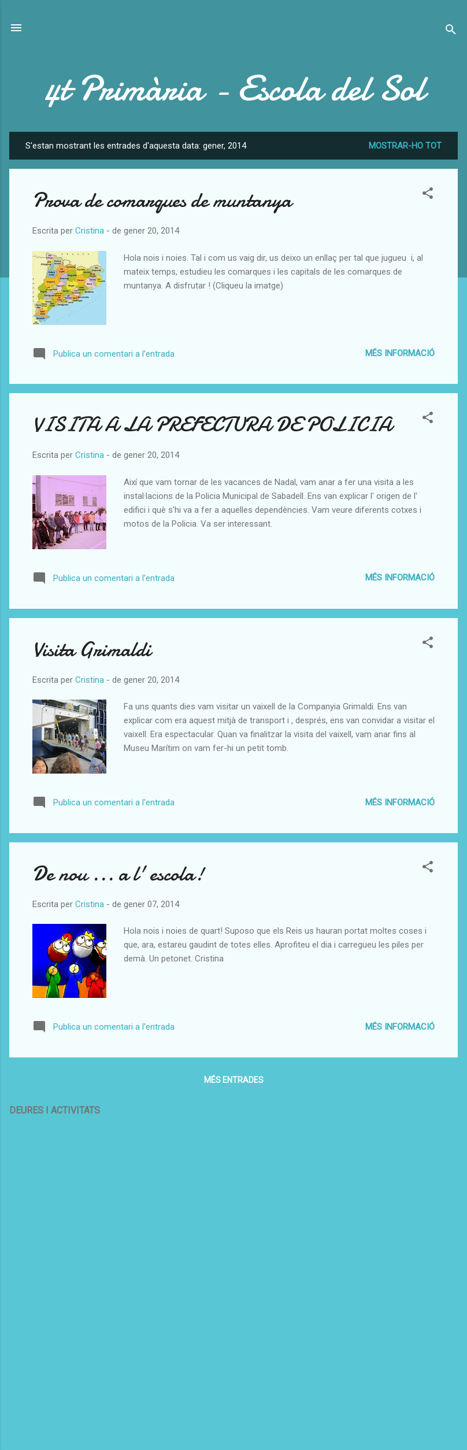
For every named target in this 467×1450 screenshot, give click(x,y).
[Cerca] (451, 31)
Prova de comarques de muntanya (161, 200)
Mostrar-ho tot (405, 145)
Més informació (400, 353)
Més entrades (234, 1080)
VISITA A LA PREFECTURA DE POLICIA (212, 424)
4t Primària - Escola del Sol (233, 88)
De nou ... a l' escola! (118, 874)
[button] (428, 195)
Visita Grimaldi (91, 649)
